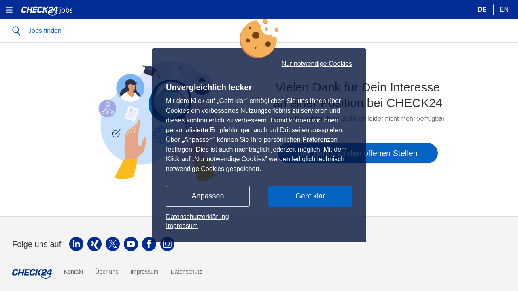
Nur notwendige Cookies (317, 64)
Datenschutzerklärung (197, 216)
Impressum (182, 225)
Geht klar (310, 196)
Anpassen (207, 196)
